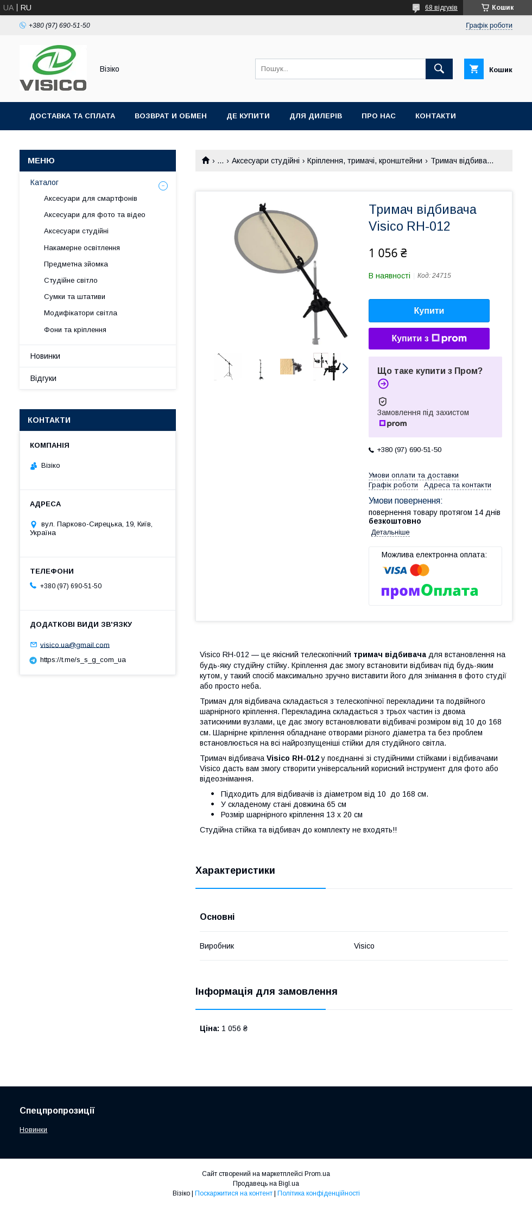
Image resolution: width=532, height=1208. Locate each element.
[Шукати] (439, 69)
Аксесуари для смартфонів (90, 198)
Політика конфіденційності (318, 1193)
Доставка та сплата (72, 116)
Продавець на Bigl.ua (266, 1183)
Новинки (45, 356)
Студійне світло (71, 280)
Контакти (435, 116)
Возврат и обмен (171, 116)
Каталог (44, 182)
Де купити (248, 116)
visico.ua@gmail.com (75, 644)
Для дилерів (315, 116)
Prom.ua (317, 1174)
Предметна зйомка (76, 264)
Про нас (379, 116)
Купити (429, 310)
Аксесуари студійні (266, 160)
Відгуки (43, 378)
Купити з (428, 339)
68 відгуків (441, 7)
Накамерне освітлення (82, 248)
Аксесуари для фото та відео (94, 215)
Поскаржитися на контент (234, 1193)
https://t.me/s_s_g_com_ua (83, 660)
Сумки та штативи (74, 297)
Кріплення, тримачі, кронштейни (364, 160)
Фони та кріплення (75, 330)
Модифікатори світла (80, 313)
